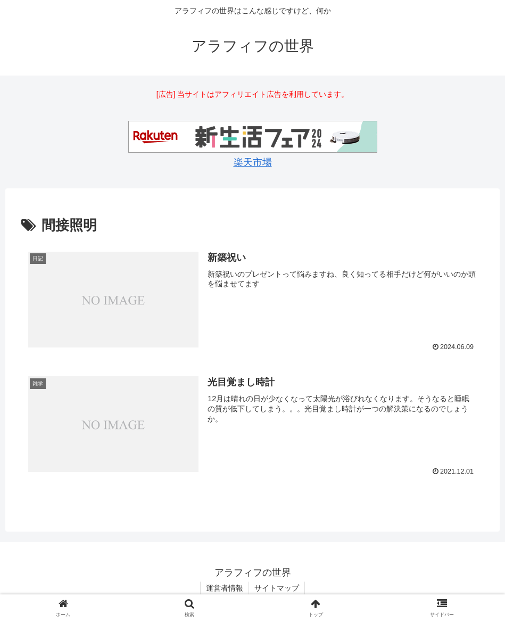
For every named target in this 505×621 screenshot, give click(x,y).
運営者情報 (224, 588)
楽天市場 (253, 162)
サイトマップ (276, 588)
